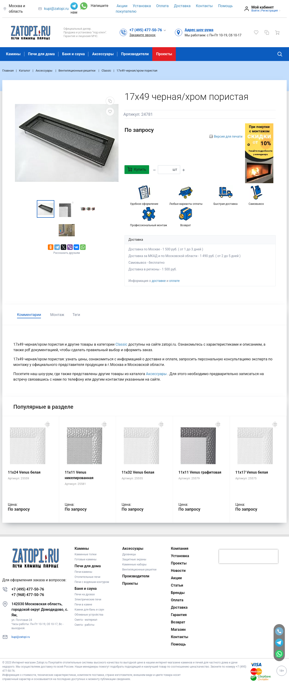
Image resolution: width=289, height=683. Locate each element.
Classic (121, 344)
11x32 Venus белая (137, 472)
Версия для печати (228, 136)
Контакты (204, 6)
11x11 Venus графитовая (200, 472)
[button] (147, 30)
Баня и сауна (73, 54)
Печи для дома (41, 54)
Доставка (182, 6)
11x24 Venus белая (24, 472)
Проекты (164, 54)
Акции (122, 6)
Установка (142, 6)
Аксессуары (103, 54)
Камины (13, 54)
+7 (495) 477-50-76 (28, 589)
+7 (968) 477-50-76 (28, 595)
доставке (159, 281)
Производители (135, 54)
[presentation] (248, 556)
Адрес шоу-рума (199, 30)
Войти (255, 10)
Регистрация (269, 10)
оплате (174, 281)
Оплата (162, 6)
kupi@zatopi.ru (56, 8)
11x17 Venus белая (251, 472)
